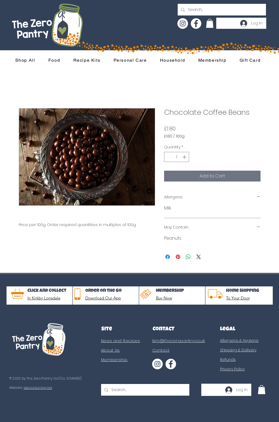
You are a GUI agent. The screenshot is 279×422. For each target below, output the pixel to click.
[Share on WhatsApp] (188, 257)
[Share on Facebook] (167, 257)
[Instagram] (182, 23)
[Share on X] (198, 257)
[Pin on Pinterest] (178, 257)
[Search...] (221, 9)
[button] (210, 23)
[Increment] (184, 157)
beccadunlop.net (38, 387)
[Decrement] (168, 157)
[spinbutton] (176, 157)
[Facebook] (196, 23)
